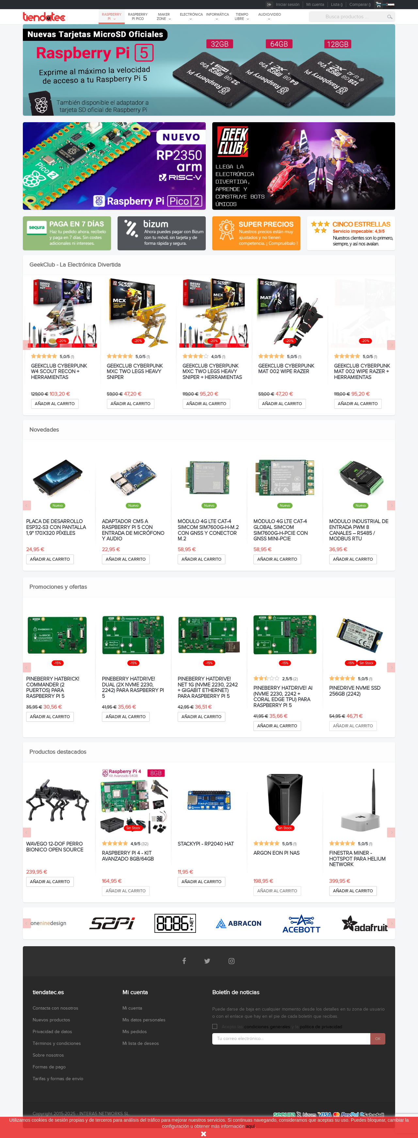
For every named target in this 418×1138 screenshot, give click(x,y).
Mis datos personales (144, 1020)
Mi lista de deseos (140, 1043)
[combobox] (352, 17)
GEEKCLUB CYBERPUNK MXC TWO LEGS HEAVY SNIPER (205, 372)
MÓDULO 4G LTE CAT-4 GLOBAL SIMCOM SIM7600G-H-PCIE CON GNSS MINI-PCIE (280, 530)
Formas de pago (49, 1067)
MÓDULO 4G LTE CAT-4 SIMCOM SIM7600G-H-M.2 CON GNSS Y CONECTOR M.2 (208, 530)
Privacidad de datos (52, 1031)
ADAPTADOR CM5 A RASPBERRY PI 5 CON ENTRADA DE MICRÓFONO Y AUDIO (133, 530)
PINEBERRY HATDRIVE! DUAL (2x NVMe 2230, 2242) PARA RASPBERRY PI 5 (133, 687)
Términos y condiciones (57, 1043)
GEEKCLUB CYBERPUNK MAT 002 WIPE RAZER (357, 369)
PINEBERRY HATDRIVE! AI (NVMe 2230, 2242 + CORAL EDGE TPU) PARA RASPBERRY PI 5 (283, 696)
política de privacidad (321, 1027)
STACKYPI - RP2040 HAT (206, 844)
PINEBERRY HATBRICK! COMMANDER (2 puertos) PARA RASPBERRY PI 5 (52, 687)
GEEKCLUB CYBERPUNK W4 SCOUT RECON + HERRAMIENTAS (130, 372)
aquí (250, 1126)
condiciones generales (267, 1027)
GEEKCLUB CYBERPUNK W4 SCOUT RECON (54, 369)
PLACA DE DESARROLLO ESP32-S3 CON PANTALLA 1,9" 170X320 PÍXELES (56, 527)
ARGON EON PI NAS (276, 853)
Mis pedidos (134, 1031)
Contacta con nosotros (55, 1008)
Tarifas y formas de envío (58, 1078)
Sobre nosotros (48, 1055)
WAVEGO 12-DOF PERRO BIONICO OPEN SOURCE (54, 847)
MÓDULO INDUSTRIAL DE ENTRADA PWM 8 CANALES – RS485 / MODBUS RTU (358, 530)
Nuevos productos (51, 1020)
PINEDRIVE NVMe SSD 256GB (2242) (354, 691)
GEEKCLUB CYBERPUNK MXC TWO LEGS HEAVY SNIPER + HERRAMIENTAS (283, 372)
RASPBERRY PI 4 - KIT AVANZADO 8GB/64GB (128, 856)
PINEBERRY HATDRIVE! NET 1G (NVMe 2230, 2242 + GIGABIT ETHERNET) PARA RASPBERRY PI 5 (208, 687)
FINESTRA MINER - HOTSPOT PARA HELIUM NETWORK (357, 859)
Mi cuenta (132, 1008)
